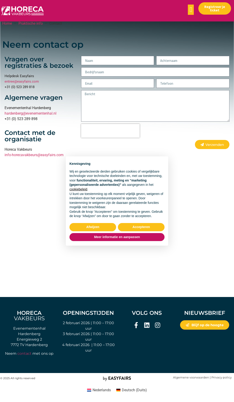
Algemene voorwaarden (191, 377)
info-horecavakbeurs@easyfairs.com (34, 155)
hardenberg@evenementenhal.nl (30, 113)
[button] (191, 10)
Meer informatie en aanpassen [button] (117, 237)
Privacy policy (221, 377)
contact (24, 353)
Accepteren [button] (141, 227)
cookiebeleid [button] (78, 189)
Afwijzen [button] (92, 227)
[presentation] (110, 131)
